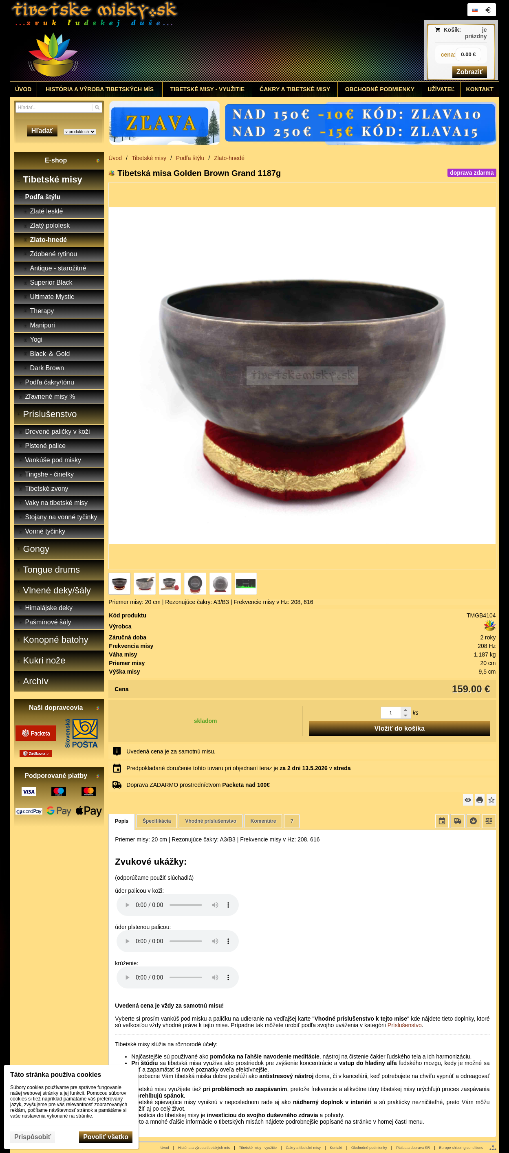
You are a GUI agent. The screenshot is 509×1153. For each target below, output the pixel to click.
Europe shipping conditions (461, 1148)
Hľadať (42, 130)
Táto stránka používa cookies (55, 1074)
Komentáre (263, 821)
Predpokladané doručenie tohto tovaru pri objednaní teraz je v (238, 768)
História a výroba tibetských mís (204, 1148)
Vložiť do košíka (400, 728)
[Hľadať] (97, 107)
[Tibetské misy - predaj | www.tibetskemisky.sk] (194, 40)
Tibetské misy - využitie (258, 1148)
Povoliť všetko (105, 1136)
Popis (121, 821)
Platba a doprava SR (413, 1148)
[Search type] (80, 132)
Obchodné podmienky (369, 1148)
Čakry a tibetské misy (303, 1148)
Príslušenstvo (405, 1025)
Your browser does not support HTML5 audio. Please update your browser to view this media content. (178, 905)
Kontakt (336, 1148)
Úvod (165, 1148)
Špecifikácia (157, 821)
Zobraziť (469, 71)
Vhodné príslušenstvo (210, 821)
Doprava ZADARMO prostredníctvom (198, 785)
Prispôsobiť (32, 1136)
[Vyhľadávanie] (58, 107)
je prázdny (476, 33)
